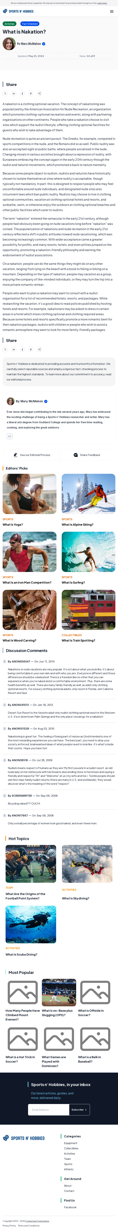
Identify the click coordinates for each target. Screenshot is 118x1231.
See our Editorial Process (31, 455)
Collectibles (72, 635)
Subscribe (79, 1109)
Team (9, 887)
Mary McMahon (31, 43)
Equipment (70, 1143)
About (68, 1185)
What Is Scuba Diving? (21, 954)
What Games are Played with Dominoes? (54, 1061)
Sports (8, 519)
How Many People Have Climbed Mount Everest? (23, 1015)
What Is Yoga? (13, 524)
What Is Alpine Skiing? (78, 524)
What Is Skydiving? (75, 898)
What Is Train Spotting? (78, 640)
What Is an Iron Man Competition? (27, 582)
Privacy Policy (9, 1225)
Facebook (70, 1207)
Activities (69, 889)
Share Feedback (86, 455)
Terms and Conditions (29, 1225)
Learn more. (102, 3)
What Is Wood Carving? (19, 640)
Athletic (69, 1169)
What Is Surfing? (73, 582)
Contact (69, 1191)
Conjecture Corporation (37, 1221)
